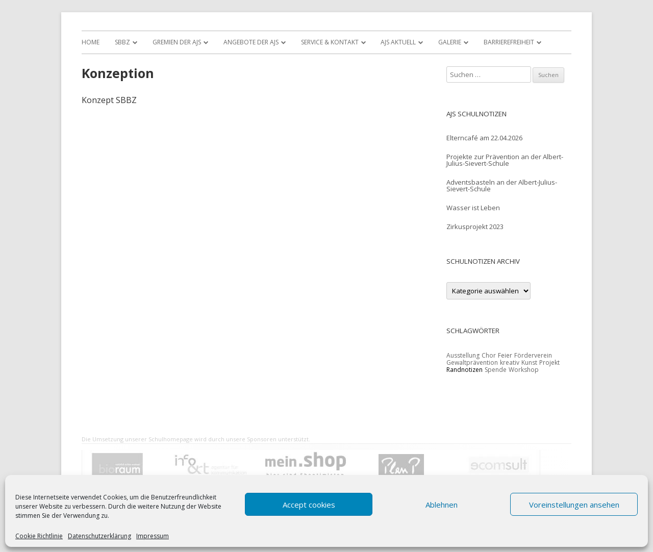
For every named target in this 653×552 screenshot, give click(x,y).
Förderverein (533, 355)
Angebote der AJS (251, 42)
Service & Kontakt (330, 42)
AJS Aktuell (398, 42)
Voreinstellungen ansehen (574, 504)
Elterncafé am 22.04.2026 (484, 137)
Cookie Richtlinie (39, 536)
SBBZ (122, 42)
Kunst (529, 362)
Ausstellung (463, 355)
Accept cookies (309, 504)
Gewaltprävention (472, 362)
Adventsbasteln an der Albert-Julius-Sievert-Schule (501, 185)
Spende (496, 369)
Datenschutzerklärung (99, 536)
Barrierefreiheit (509, 42)
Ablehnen (441, 504)
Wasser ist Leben (473, 207)
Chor (489, 355)
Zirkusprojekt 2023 (475, 226)
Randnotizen (464, 369)
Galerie (449, 42)
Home (90, 42)
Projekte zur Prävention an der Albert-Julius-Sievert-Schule (504, 160)
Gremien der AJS (177, 42)
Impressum (152, 536)
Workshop (524, 369)
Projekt (549, 362)
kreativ (509, 362)
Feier (505, 355)
